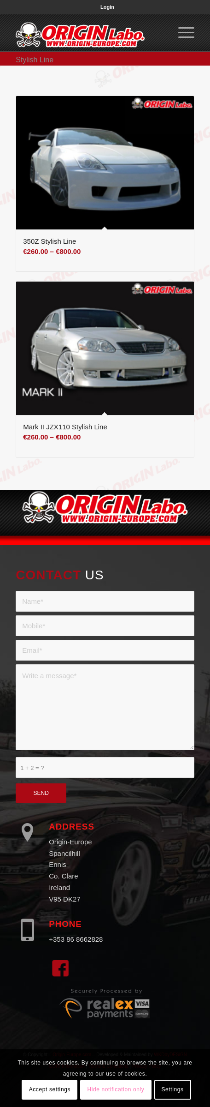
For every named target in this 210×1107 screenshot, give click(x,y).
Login (107, 7)
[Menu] (181, 32)
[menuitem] (107, 7)
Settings (172, 1089)
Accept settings (49, 1089)
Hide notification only (115, 1089)
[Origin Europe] (87, 32)
